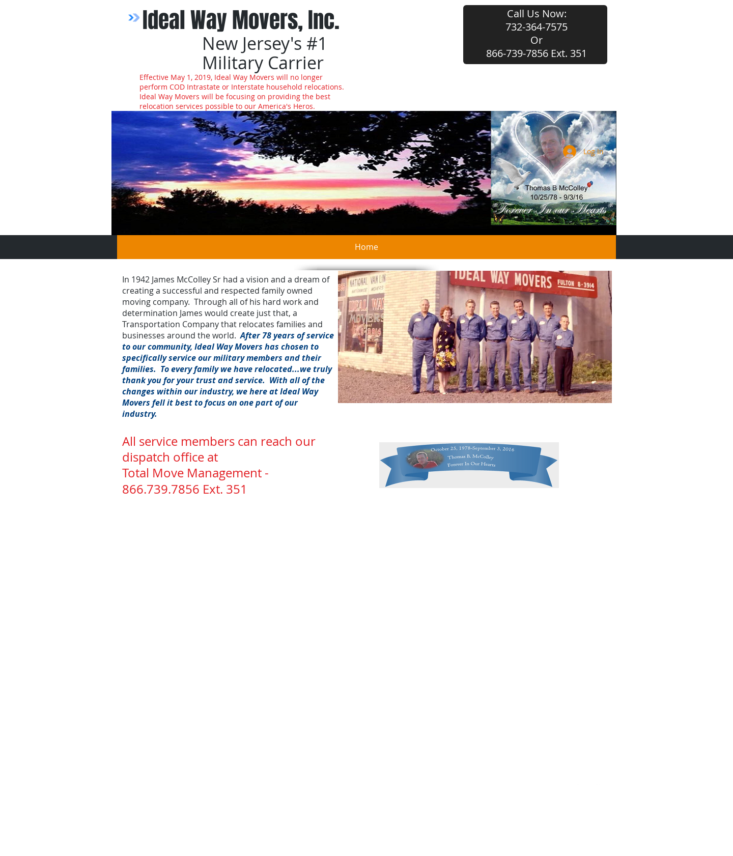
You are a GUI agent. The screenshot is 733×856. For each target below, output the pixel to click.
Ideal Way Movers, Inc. (241, 20)
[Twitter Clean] (578, 784)
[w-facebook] (560, 784)
